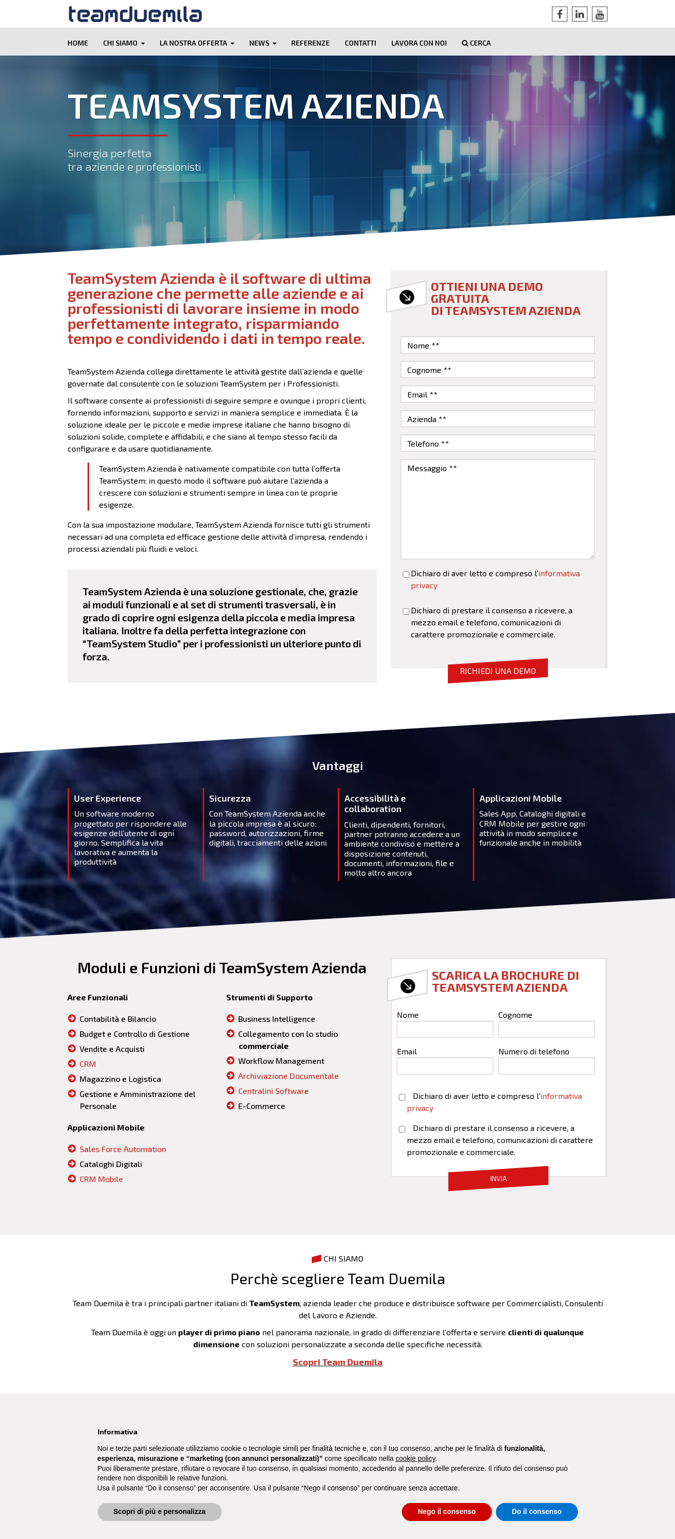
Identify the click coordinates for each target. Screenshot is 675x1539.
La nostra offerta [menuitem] (193, 43)
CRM (88, 1064)
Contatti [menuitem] (360, 43)
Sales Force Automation (123, 1149)
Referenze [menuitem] (310, 43)
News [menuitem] (259, 43)
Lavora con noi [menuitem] (419, 43)
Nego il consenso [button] (447, 1511)
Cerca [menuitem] (476, 43)
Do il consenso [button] (537, 1511)
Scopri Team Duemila (338, 1362)
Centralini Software (273, 1091)
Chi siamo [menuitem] (120, 43)
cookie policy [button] (415, 1458)
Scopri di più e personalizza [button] (160, 1511)
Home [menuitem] (78, 43)
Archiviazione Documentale (288, 1076)
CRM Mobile (101, 1179)
